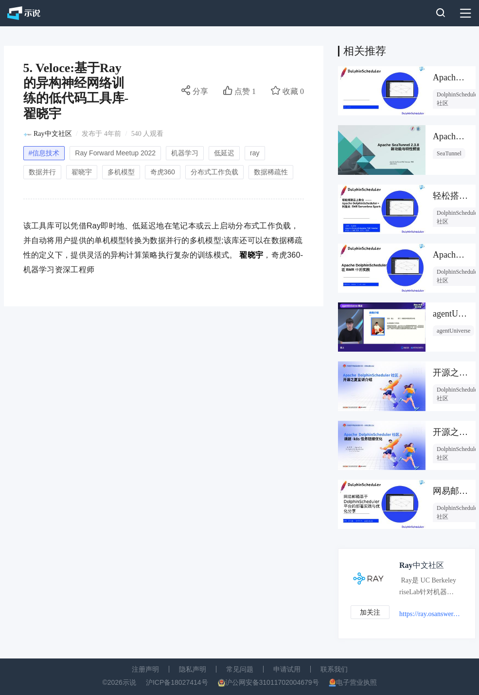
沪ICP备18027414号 (177, 682)
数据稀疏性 (271, 172)
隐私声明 (192, 669)
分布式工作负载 (214, 172)
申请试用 (287, 669)
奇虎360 (162, 172)
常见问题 (239, 669)
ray (254, 153)
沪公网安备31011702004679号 (272, 682)
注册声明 (145, 669)
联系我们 (334, 669)
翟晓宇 (81, 172)
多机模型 (121, 172)
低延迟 (224, 153)
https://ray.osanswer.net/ (429, 614)
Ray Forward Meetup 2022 (115, 153)
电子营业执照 (356, 682)
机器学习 (184, 153)
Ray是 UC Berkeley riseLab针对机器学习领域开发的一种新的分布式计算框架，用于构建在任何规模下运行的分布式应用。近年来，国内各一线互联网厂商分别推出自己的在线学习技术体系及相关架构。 (427, 588)
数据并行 (42, 172)
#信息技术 (44, 153)
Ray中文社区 (53, 133)
